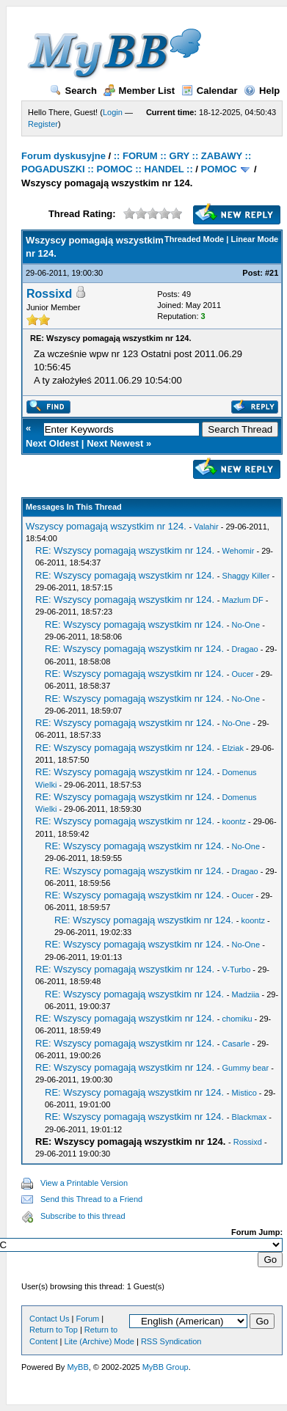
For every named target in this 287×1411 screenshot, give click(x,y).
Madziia (246, 994)
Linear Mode (254, 239)
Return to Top (53, 1329)
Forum (87, 1318)
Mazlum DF (243, 599)
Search (73, 90)
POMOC (219, 169)
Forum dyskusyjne (63, 155)
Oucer (243, 674)
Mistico (244, 1092)
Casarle (236, 1043)
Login (113, 112)
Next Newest (115, 443)
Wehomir (238, 550)
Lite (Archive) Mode (99, 1341)
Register (43, 124)
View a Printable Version (84, 1183)
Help (262, 90)
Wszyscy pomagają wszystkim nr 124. (106, 526)
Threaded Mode (194, 239)
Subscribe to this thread (83, 1216)
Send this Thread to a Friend (91, 1199)
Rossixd (49, 293)
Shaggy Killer (246, 575)
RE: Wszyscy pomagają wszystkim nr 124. (124, 550)
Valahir (206, 526)
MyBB (77, 1367)
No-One (246, 624)
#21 (271, 272)
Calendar (209, 90)
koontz (234, 821)
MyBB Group (165, 1367)
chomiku (237, 1018)
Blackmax (249, 1117)
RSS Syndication (171, 1341)
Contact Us (49, 1318)
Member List (139, 90)
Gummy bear (245, 1067)
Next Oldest (52, 443)
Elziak (233, 748)
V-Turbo (236, 969)
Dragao (245, 649)
